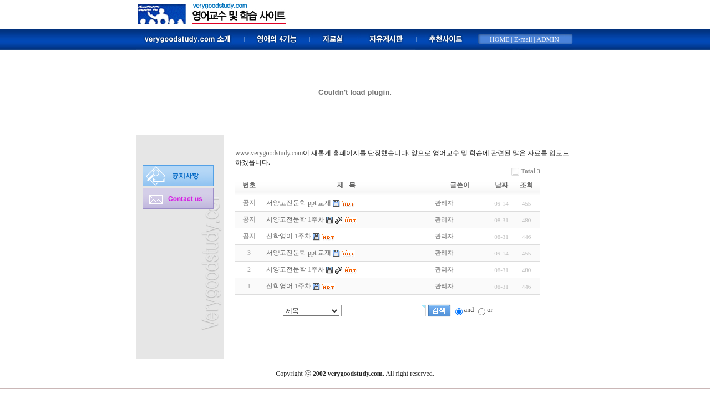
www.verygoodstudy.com (269, 153)
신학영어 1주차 (288, 286)
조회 (526, 185)
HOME (499, 39)
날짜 (501, 185)
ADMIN (547, 39)
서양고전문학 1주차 (295, 269)
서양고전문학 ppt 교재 (298, 253)
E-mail (523, 39)
